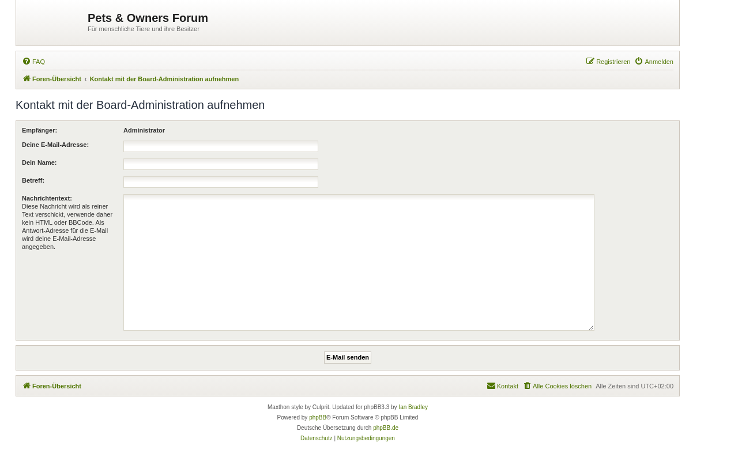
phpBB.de (385, 428)
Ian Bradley (413, 407)
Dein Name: (39, 162)
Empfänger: (39, 130)
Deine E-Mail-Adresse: (55, 144)
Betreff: (33, 180)
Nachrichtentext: (47, 198)
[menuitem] (33, 62)
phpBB (317, 417)
